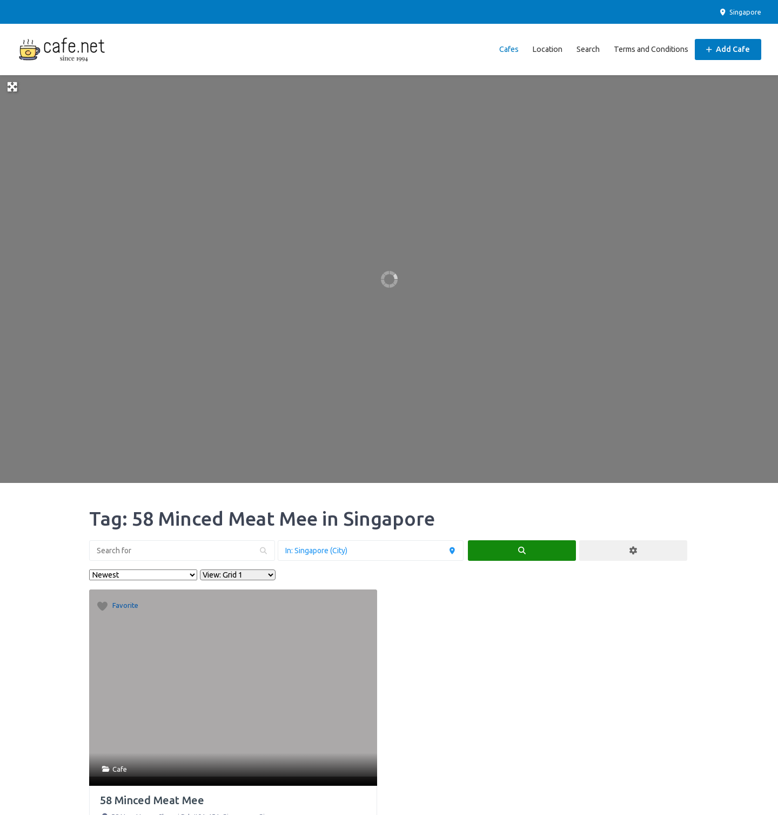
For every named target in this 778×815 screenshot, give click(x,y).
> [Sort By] (143, 574)
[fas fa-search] (522, 550)
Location (547, 49)
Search (588, 49)
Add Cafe (728, 49)
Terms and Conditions (651, 49)
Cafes (509, 49)
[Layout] (238, 574)
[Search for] (182, 550)
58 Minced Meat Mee (152, 800)
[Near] (371, 550)
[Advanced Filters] (633, 550)
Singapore (740, 12)
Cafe (119, 769)
